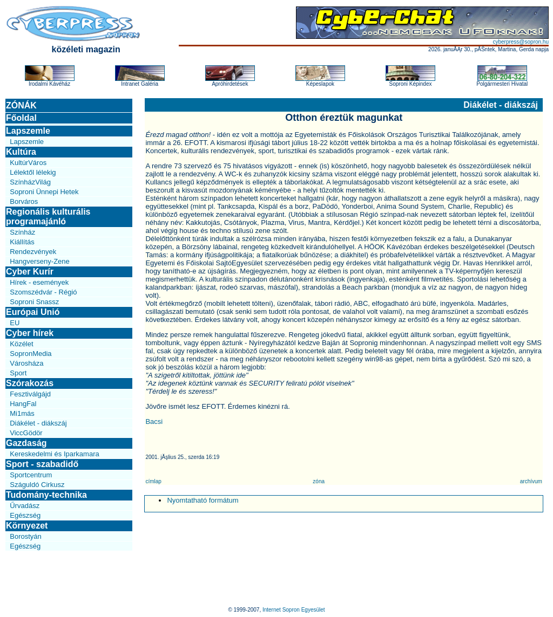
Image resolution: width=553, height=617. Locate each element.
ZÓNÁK (21, 105)
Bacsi (154, 421)
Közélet (21, 344)
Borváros (24, 201)
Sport (18, 373)
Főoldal (21, 117)
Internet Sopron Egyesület (293, 610)
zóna (319, 481)
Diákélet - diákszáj (38, 423)
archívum (531, 481)
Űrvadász (24, 506)
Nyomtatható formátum (202, 500)
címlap (153, 481)
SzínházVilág (30, 182)
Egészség (25, 515)
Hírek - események (39, 282)
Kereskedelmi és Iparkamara (54, 454)
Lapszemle (28, 130)
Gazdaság (26, 443)
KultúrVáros (28, 163)
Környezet (27, 525)
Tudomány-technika (46, 494)
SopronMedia (30, 353)
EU (14, 323)
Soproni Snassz (34, 302)
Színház (22, 232)
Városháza (26, 363)
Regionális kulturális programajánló (48, 216)
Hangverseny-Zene (40, 261)
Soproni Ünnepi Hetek (44, 192)
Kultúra (21, 151)
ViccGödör (26, 433)
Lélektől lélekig (33, 172)
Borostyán (26, 536)
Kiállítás (22, 242)
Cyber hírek (29, 333)
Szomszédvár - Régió (43, 292)
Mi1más (22, 413)
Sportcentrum (31, 475)
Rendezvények (33, 252)
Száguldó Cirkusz (37, 485)
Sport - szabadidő (42, 464)
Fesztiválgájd (30, 394)
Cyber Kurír (29, 271)
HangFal (23, 404)
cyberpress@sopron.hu (521, 42)
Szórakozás (29, 383)
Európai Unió (33, 312)
